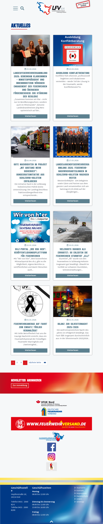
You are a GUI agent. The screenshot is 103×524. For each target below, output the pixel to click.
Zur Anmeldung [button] (20, 385)
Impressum (80, 493)
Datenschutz (81, 496)
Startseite (79, 488)
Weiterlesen (30, 116)
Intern (78, 499)
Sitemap (79, 502)
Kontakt (79, 490)
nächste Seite (35, 362)
